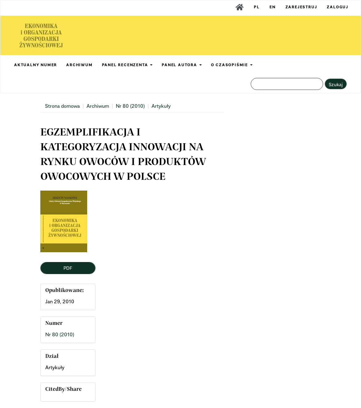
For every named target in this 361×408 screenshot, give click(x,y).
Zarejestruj (301, 7)
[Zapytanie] (287, 84)
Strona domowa (62, 106)
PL (257, 7)
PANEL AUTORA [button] (181, 65)
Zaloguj (337, 7)
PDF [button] (67, 268)
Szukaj (336, 84)
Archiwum (98, 106)
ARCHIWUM (79, 65)
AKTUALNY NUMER (35, 65)
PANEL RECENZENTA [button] (127, 65)
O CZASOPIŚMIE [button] (232, 65)
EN (273, 7)
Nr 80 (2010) (130, 106)
